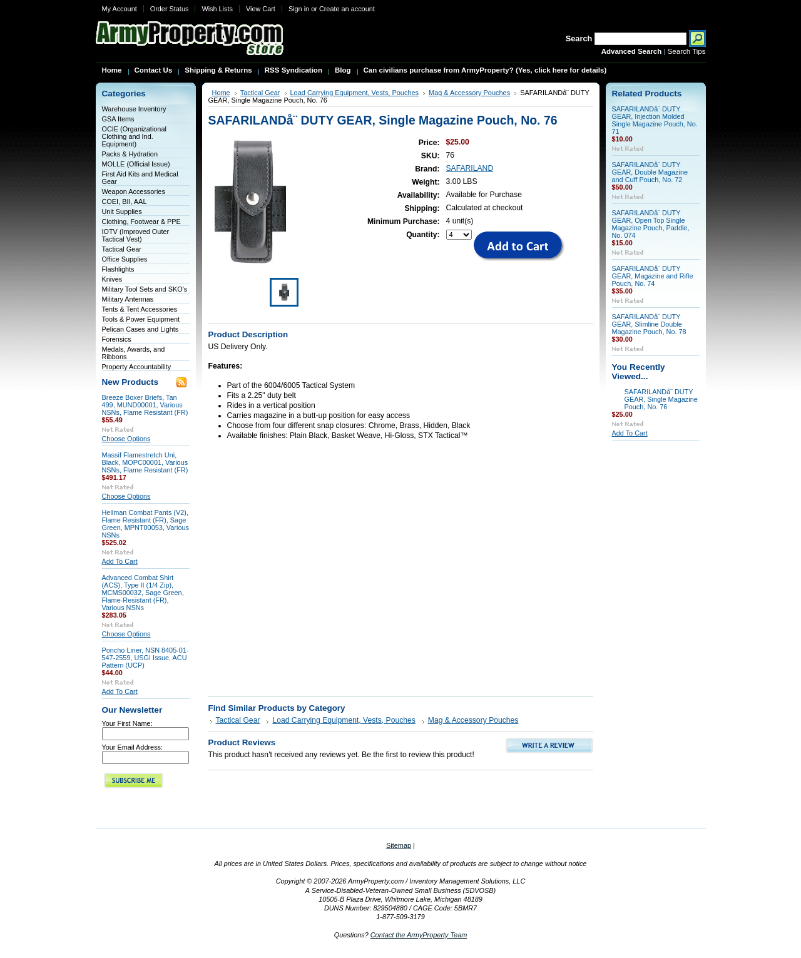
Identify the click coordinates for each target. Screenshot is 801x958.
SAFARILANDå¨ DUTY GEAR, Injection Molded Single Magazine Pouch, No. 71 (655, 120)
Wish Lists (217, 9)
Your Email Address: (132, 747)
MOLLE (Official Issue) (136, 164)
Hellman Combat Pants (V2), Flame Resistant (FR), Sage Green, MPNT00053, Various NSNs (145, 524)
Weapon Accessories (133, 191)
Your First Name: (127, 723)
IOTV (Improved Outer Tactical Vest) (136, 235)
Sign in (298, 9)
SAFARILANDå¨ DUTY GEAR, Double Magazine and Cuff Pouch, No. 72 (650, 172)
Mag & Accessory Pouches (469, 92)
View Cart (260, 9)
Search (579, 38)
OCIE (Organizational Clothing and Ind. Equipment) (134, 136)
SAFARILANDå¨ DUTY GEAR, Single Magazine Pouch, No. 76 (661, 399)
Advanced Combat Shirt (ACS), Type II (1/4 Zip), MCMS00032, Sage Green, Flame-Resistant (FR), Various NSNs (143, 592)
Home (221, 92)
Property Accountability (136, 366)
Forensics (116, 339)
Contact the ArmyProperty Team (418, 935)
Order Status (169, 9)
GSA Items (118, 119)
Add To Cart (120, 561)
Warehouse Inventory (134, 109)
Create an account (347, 9)
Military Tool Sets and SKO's (145, 289)
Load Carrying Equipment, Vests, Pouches (354, 92)
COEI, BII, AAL (124, 201)
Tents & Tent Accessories (140, 309)
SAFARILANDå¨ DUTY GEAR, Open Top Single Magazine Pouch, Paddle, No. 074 (651, 224)
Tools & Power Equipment (141, 319)
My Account (119, 9)
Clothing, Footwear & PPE (141, 221)
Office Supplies (125, 259)
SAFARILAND (470, 168)
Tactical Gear (121, 249)
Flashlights (118, 269)
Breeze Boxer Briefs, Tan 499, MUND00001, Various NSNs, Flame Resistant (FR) (145, 405)
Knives (112, 279)
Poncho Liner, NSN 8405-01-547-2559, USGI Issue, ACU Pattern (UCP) (145, 657)
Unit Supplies (122, 211)
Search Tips (687, 51)
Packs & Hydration (130, 154)
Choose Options (126, 438)
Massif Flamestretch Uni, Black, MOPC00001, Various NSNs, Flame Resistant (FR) (145, 462)
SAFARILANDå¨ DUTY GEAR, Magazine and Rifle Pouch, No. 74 (652, 276)
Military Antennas (128, 299)
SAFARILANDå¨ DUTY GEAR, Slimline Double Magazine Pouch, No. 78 (649, 324)
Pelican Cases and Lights (140, 329)
